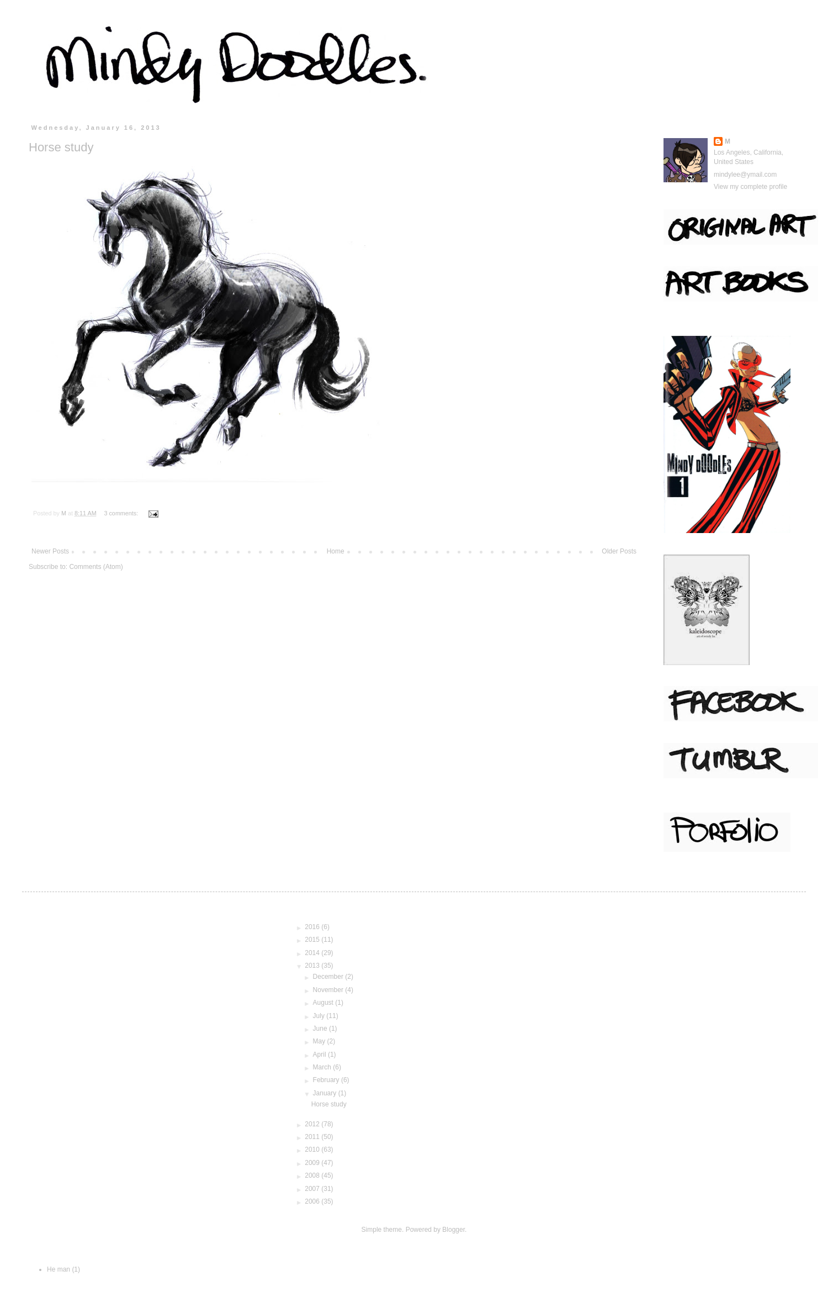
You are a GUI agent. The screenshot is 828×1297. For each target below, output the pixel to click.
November (329, 990)
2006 (313, 1201)
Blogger (453, 1229)
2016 (313, 927)
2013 (313, 965)
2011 (313, 1137)
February (327, 1080)
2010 (313, 1149)
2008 (313, 1175)
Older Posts (619, 551)
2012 (313, 1124)
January (325, 1093)
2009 (313, 1163)
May (320, 1041)
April (320, 1054)
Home (335, 551)
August (324, 1002)
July (320, 1016)
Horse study (61, 147)
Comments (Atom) (96, 567)
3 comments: (122, 513)
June (321, 1028)
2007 (313, 1189)
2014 (313, 953)
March (323, 1067)
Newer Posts (50, 551)
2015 (313, 939)
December (329, 976)
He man (58, 1269)
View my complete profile (750, 187)
